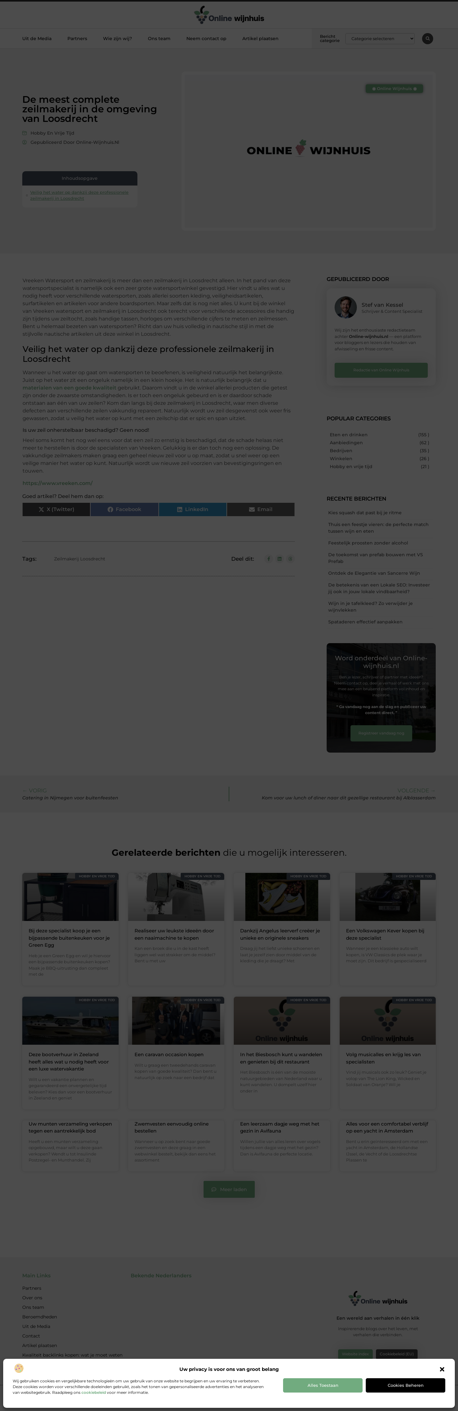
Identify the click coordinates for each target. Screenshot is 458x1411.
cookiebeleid (93, 1392)
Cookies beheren (406, 1385)
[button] (442, 1369)
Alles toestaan (323, 1385)
